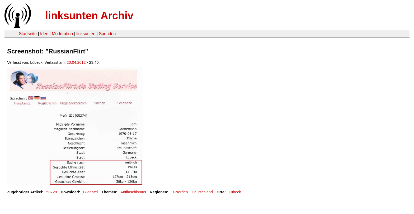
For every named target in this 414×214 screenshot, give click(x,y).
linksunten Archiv (89, 15)
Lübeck (235, 192)
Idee (44, 33)
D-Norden (179, 192)
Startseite (28, 33)
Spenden (107, 33)
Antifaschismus (133, 192)
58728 (51, 192)
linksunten (85, 33)
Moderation (62, 33)
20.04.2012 (76, 62)
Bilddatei (90, 192)
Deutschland (202, 192)
